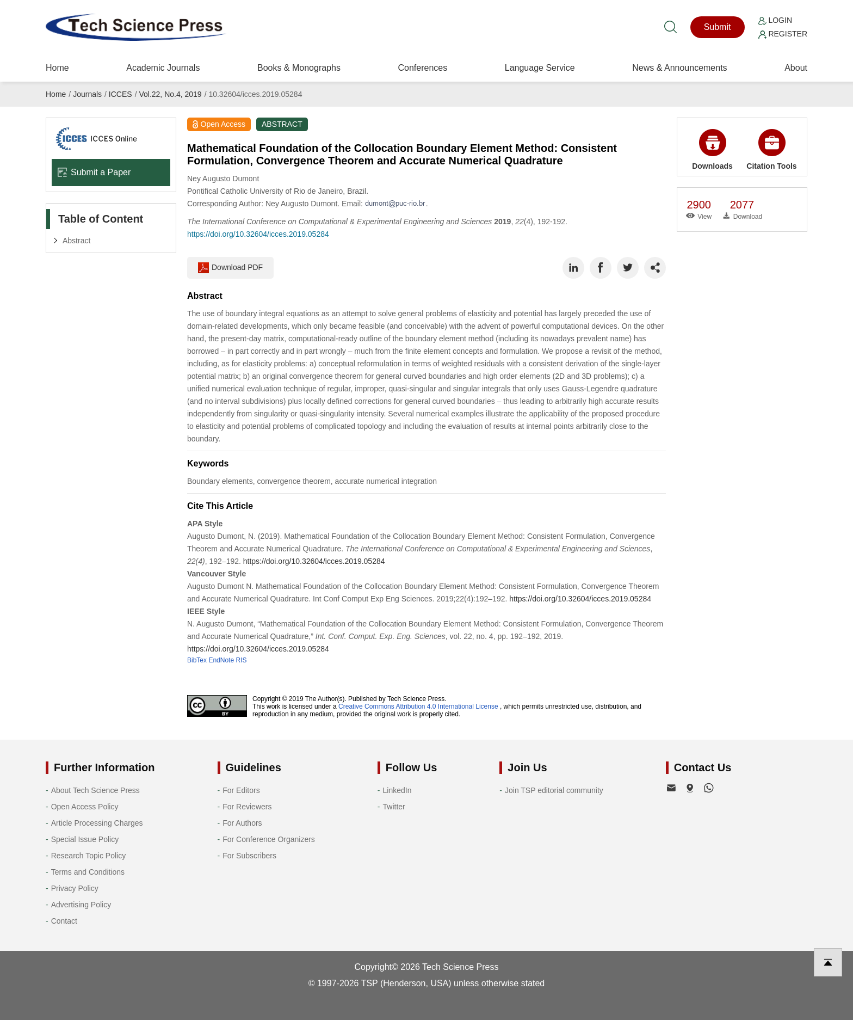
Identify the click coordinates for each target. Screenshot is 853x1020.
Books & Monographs (299, 67)
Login (775, 20)
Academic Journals (163, 67)
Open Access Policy (85, 806)
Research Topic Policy (88, 855)
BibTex (197, 660)
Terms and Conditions (88, 872)
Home (57, 67)
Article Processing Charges (97, 823)
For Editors (240, 790)
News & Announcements (679, 67)
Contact (64, 921)
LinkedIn (397, 790)
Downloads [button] (712, 149)
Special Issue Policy (85, 839)
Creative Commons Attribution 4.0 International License (418, 706)
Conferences (422, 67)
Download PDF (230, 267)
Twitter (394, 806)
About (795, 67)
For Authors (242, 823)
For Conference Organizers (268, 839)
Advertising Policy (81, 904)
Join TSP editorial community (554, 790)
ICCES (120, 94)
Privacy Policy (74, 888)
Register (782, 33)
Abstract (76, 240)
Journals (87, 94)
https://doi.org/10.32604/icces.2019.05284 (258, 234)
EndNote (221, 660)
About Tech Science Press (95, 790)
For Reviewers (246, 806)
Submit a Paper (94, 172)
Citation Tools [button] (771, 149)
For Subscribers (249, 855)
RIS (241, 660)
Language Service (540, 67)
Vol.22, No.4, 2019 (170, 94)
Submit (717, 27)
